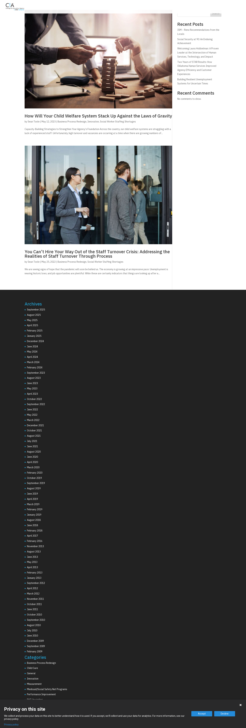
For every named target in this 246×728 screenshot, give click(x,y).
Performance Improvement (41, 694)
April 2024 (32, 356)
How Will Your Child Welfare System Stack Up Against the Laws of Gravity (98, 116)
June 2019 (32, 493)
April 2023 (32, 393)
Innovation (93, 121)
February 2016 (34, 541)
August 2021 (34, 435)
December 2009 (35, 640)
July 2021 (32, 441)
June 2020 (32, 456)
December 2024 (35, 341)
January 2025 (34, 335)
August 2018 (34, 520)
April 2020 (32, 462)
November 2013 (35, 546)
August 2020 (34, 451)
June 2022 (32, 409)
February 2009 (34, 651)
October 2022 (34, 399)
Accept (202, 713)
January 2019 (34, 514)
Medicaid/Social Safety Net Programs (47, 689)
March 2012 (33, 593)
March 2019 (33, 504)
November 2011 (35, 598)
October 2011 (34, 604)
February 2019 (34, 509)
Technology (184, 7)
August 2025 (34, 314)
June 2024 (32, 346)
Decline (225, 713)
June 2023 (32, 383)
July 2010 (32, 630)
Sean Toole (34, 121)
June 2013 (32, 556)
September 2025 (36, 309)
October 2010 (34, 614)
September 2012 (36, 583)
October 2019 (34, 478)
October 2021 (34, 430)
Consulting (162, 7)
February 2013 (34, 572)
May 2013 (32, 562)
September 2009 (36, 646)
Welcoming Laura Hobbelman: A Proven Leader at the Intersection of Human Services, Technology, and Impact (198, 52)
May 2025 (32, 320)
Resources (225, 7)
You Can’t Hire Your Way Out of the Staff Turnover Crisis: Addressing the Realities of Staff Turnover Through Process (97, 254)
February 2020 (34, 472)
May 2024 (32, 351)
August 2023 (34, 377)
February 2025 (34, 330)
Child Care (32, 668)
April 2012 (32, 588)
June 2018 (32, 525)
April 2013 (32, 567)
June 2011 (32, 609)
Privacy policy (11, 724)
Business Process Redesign (72, 121)
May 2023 (32, 388)
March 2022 (33, 420)
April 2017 (32, 535)
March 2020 (33, 467)
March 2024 (33, 362)
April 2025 (32, 325)
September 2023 (36, 372)
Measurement (34, 683)
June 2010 (32, 635)
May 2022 (32, 414)
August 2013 (34, 551)
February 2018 (34, 530)
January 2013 (34, 577)
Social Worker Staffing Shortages (118, 121)
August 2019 (34, 488)
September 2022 (36, 404)
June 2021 (32, 446)
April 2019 (32, 499)
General (31, 673)
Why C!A (205, 7)
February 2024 (34, 367)
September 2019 (36, 483)
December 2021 (35, 425)
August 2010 (34, 625)
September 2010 (36, 619)
